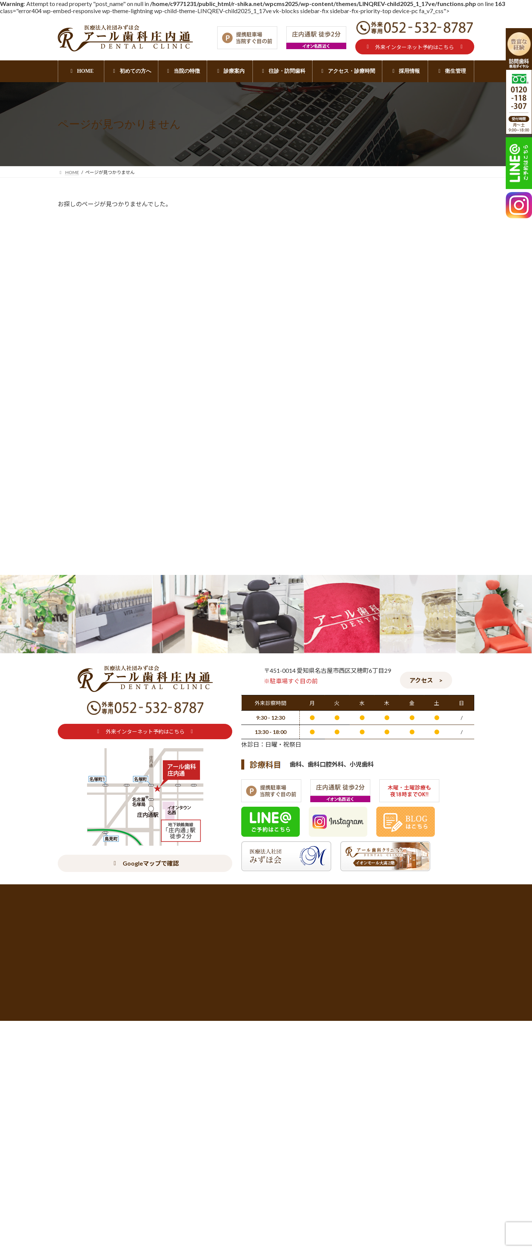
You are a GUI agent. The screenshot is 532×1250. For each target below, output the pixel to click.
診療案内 (235, 1118)
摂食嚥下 (374, 723)
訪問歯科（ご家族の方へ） (395, 753)
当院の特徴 (189, 1118)
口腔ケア (374, 708)
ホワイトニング (399, 1118)
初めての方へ (74, 1118)
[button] (414, 46)
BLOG (371, 678)
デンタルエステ (455, 1118)
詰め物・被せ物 (342, 1118)
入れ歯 (372, 692)
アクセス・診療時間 (133, 1118)
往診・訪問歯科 (285, 1118)
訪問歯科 (374, 738)
